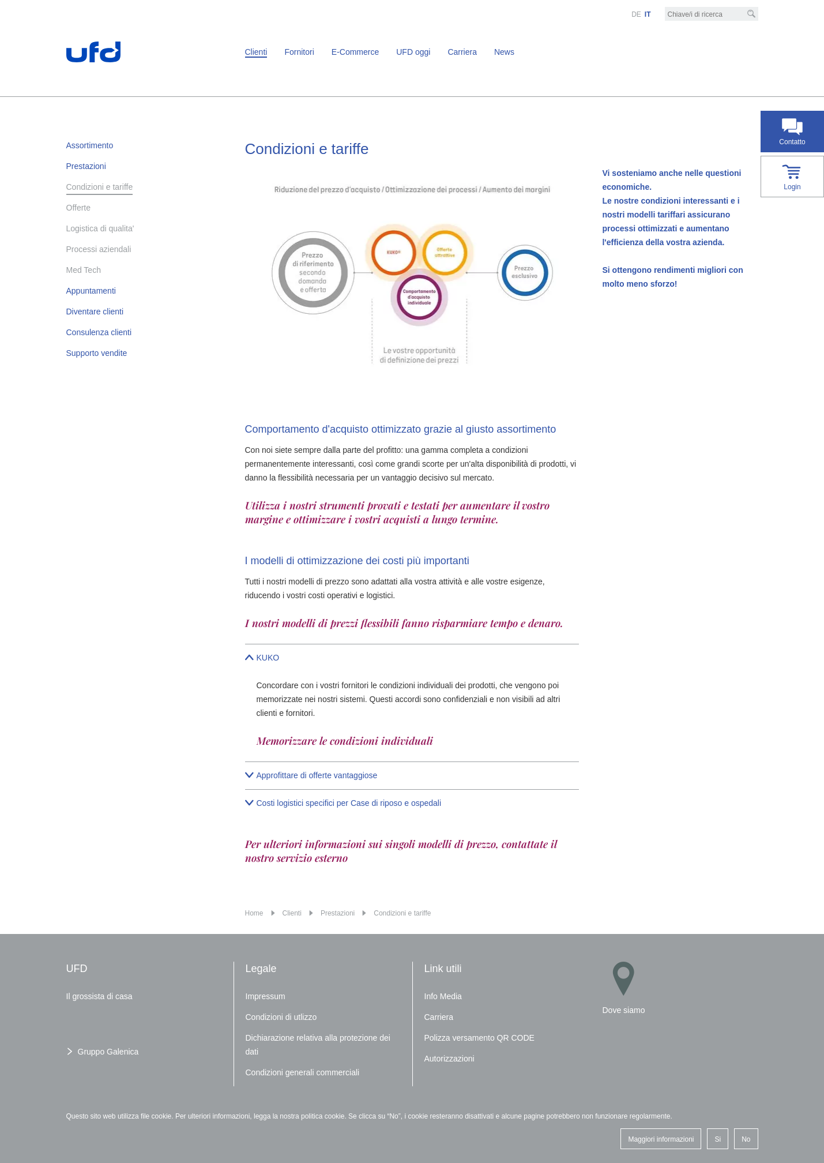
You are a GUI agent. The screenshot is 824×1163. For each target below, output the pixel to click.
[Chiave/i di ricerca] (711, 14)
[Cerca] (751, 14)
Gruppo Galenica (108, 1051)
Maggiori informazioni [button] (661, 1139)
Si (717, 1139)
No (746, 1139)
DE (636, 14)
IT (648, 14)
